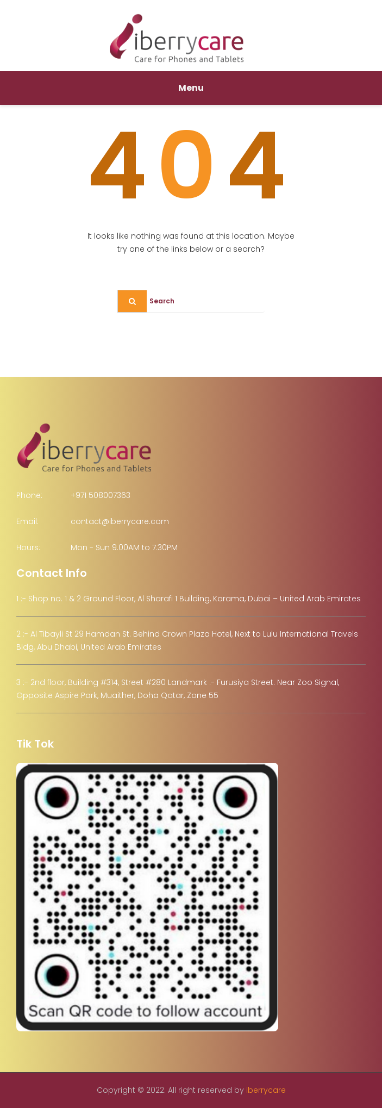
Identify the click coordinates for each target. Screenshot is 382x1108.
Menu (191, 88)
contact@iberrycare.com (120, 521)
